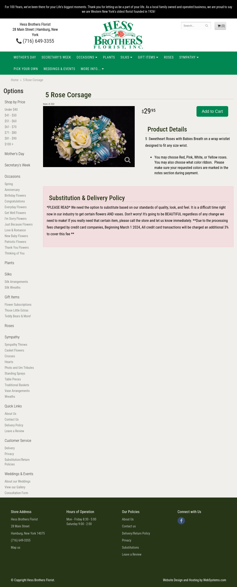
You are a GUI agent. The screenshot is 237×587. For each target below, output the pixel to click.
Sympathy (187, 57)
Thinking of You (15, 253)
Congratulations (15, 201)
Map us (15, 547)
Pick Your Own (26, 69)
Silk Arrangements (16, 282)
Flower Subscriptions (18, 304)
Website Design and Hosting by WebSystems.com (194, 580)
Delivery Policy (14, 425)
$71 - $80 (10, 133)
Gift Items (146, 57)
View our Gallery (15, 487)
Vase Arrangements (17, 391)
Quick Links (13, 406)
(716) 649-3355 (35, 41)
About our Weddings (18, 481)
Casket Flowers (14, 350)
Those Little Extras (16, 310)
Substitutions (130, 547)
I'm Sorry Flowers (16, 218)
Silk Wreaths (12, 287)
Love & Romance (15, 230)
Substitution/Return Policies (17, 462)
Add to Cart (212, 111)
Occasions (85, 57)
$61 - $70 (10, 127)
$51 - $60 (10, 121)
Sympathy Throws (16, 344)
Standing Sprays (15, 373)
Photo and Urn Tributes (19, 368)
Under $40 (11, 109)
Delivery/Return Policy (136, 533)
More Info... (91, 69)
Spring (9, 184)
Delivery (10, 448)
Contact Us (12, 419)
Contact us (129, 526)
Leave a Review (14, 431)
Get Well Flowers (15, 213)
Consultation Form (16, 493)
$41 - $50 (10, 115)
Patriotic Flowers (15, 242)
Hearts (9, 362)
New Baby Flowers (16, 236)
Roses (169, 57)
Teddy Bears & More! (18, 316)
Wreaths (10, 396)
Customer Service (18, 440)
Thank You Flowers (17, 247)
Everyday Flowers (16, 207)
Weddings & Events (59, 69)
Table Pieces (13, 379)
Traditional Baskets (17, 385)
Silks (125, 57)
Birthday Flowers (15, 195)
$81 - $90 (10, 138)
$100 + (9, 144)
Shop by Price (15, 102)
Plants (109, 57)
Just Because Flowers (19, 224)
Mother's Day (25, 57)
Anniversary (12, 190)
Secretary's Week (56, 57)
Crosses (10, 356)
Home (15, 80)
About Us (10, 414)
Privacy (9, 454)
